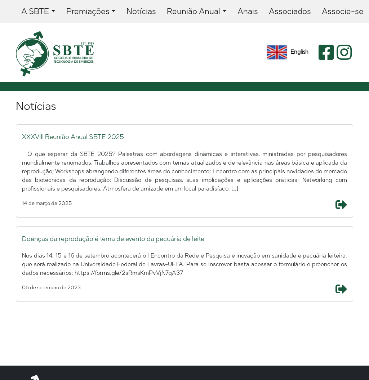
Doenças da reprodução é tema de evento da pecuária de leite (113, 239)
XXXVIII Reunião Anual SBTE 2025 (73, 137)
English (287, 52)
